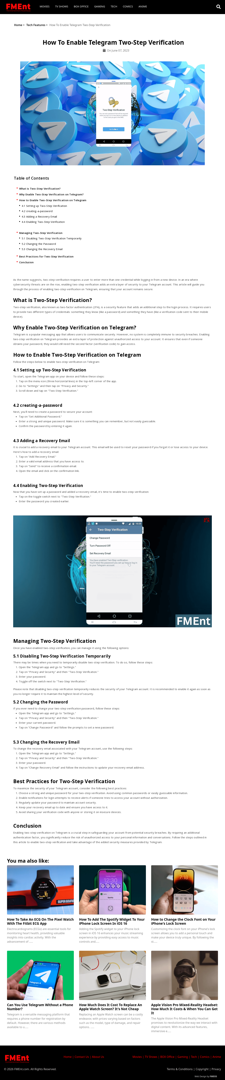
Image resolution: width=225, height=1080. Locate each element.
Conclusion (26, 262)
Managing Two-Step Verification (41, 233)
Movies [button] (45, 6)
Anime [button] (143, 6)
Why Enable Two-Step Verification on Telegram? (51, 194)
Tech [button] (114, 6)
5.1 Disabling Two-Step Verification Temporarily (52, 238)
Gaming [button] (99, 6)
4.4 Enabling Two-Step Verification (43, 222)
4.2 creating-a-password (37, 211)
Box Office (81, 6)
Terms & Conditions (180, 1069)
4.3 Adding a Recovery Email (39, 216)
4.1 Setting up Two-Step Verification (44, 206)
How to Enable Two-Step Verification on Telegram (52, 200)
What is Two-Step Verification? (40, 188)
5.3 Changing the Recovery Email (42, 249)
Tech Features (35, 25)
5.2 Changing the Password (39, 244)
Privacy (216, 1069)
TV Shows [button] (61, 6)
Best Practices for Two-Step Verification (46, 256)
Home (18, 25)
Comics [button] (128, 6)
